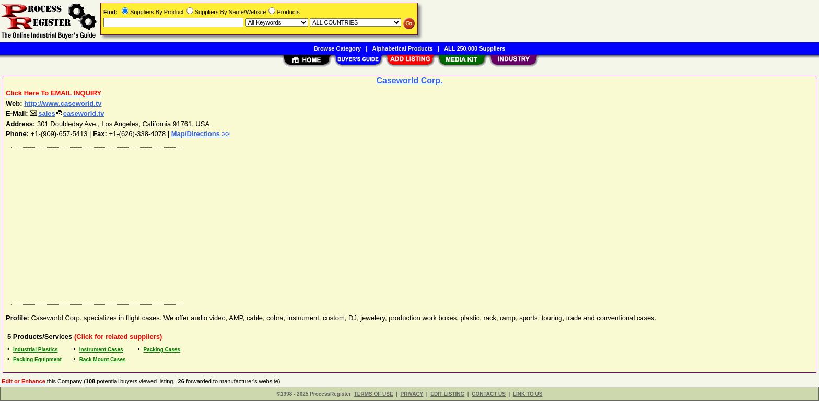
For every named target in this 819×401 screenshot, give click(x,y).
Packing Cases (161, 350)
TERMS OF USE (373, 394)
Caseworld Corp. (409, 80)
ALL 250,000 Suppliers (474, 48)
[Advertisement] (320, 223)
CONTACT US (489, 394)
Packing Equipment (37, 359)
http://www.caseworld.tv (62, 103)
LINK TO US (527, 394)
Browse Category (337, 48)
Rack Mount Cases (102, 359)
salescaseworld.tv (67, 113)
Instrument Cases (101, 350)
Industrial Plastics (35, 350)
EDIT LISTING (447, 394)
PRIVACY (412, 394)
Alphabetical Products (402, 48)
